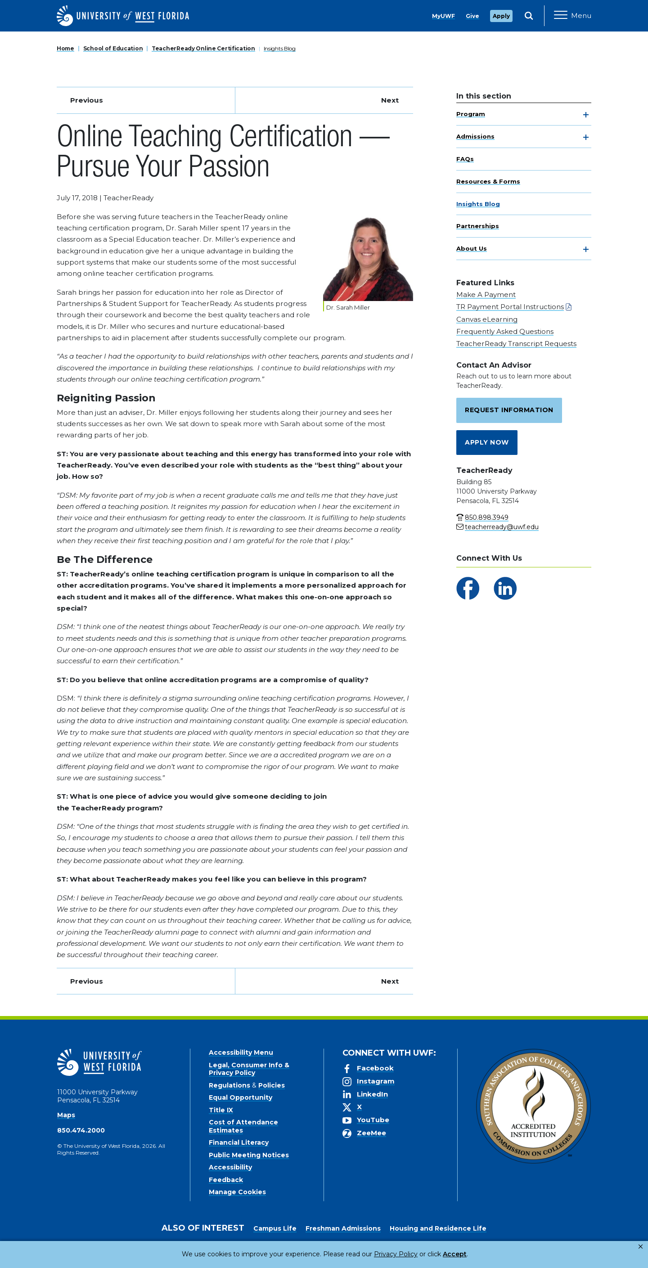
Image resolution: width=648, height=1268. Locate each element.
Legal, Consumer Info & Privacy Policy (249, 1069)
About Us (471, 248)
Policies (271, 1085)
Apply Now (487, 442)
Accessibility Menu (241, 1052)
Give (472, 16)
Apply (501, 16)
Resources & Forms (488, 181)
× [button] (641, 1246)
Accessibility (230, 1167)
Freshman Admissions (343, 1228)
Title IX (221, 1110)
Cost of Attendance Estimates (243, 1126)
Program (470, 113)
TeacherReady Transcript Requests (516, 343)
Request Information (509, 410)
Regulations (229, 1085)
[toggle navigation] (586, 114)
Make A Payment (486, 294)
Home (65, 48)
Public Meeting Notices (249, 1155)
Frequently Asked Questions (505, 331)
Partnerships (477, 225)
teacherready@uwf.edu (502, 527)
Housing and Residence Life (438, 1228)
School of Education (113, 48)
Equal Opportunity (240, 1097)
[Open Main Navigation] (572, 15)
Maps (66, 1115)
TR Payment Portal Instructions (510, 306)
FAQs (465, 158)
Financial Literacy (239, 1142)
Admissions (475, 136)
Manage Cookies (237, 1192)
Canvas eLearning (487, 319)
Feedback (226, 1180)
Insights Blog (280, 48)
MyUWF (443, 16)
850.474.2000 (81, 1130)
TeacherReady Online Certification (203, 48)
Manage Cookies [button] (469, 1254)
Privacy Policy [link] (365, 1254)
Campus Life (275, 1228)
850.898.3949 (486, 517)
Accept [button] (418, 1254)
